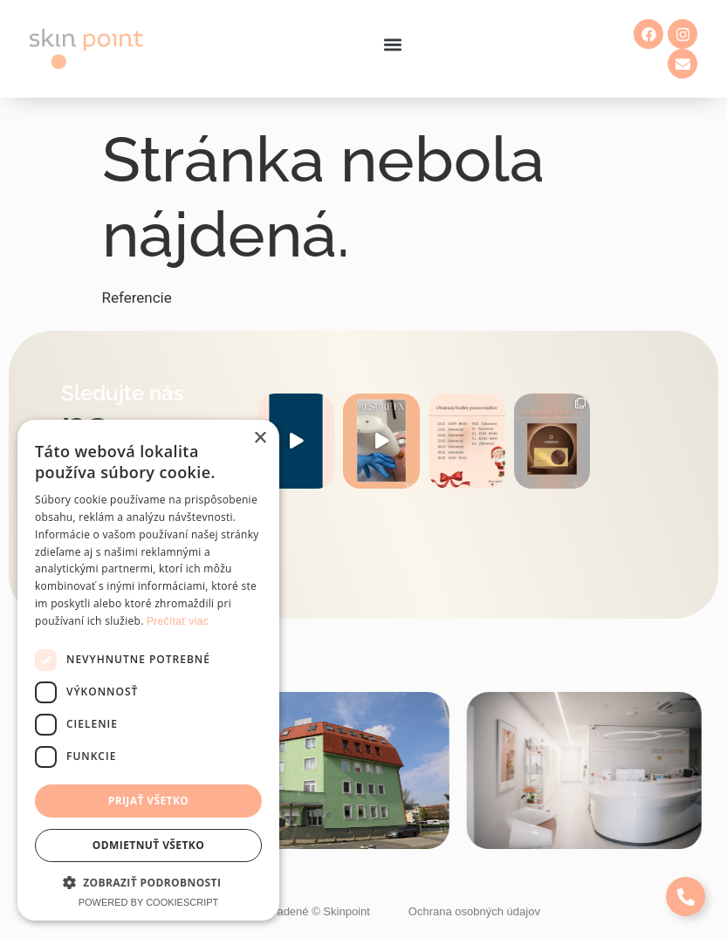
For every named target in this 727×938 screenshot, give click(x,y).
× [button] (259, 438)
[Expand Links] (685, 896)
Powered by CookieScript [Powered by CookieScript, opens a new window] (149, 902)
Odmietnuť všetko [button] (148, 845)
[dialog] (148, 670)
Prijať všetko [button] (148, 800)
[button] (393, 45)
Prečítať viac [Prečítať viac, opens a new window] (178, 621)
